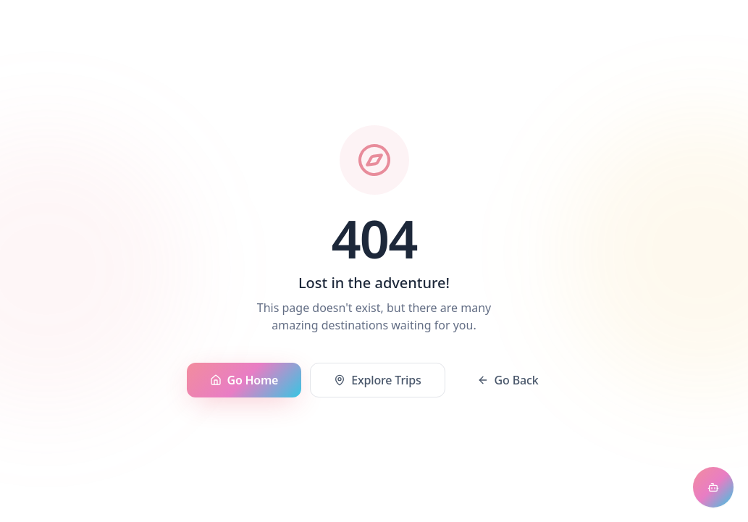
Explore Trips (377, 380)
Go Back (508, 380)
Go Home (244, 380)
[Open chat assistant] (713, 487)
